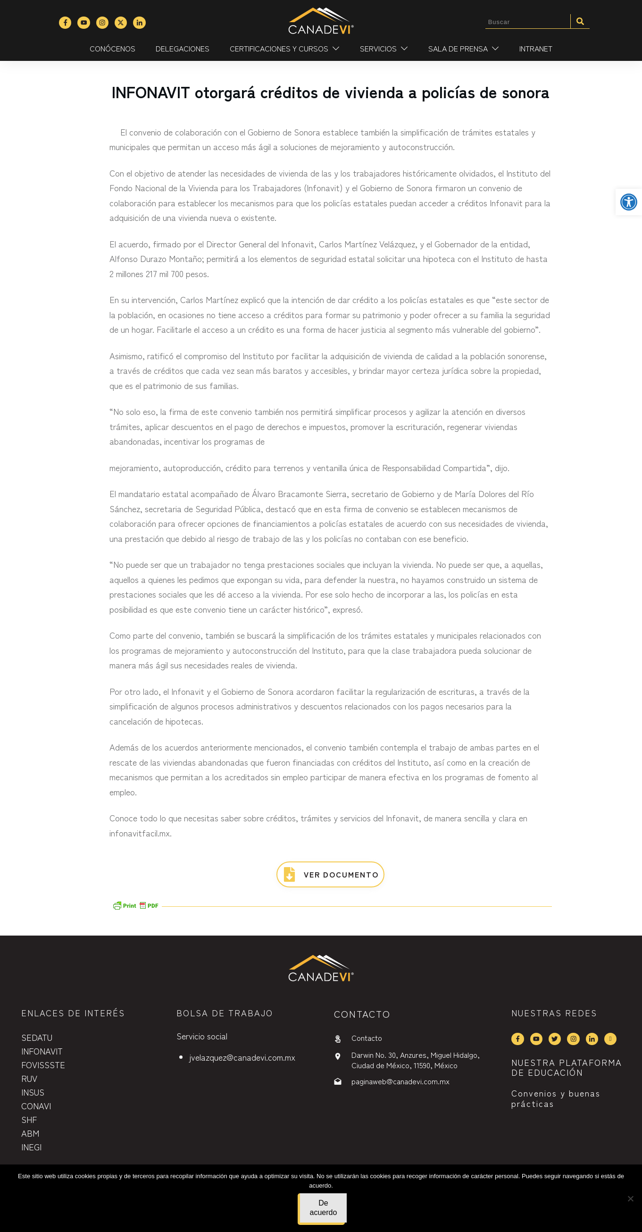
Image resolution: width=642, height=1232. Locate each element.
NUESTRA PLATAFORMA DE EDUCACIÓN (566, 1067)
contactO (362, 1014)
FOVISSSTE (43, 1064)
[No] (630, 1198)
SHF (29, 1119)
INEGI (31, 1146)
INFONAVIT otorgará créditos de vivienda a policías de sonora (331, 91)
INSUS (32, 1092)
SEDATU (36, 1037)
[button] (629, 202)
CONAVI (36, 1105)
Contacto (366, 1037)
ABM (30, 1133)
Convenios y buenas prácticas (555, 1098)
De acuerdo (323, 1207)
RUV (29, 1078)
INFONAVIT (42, 1051)
